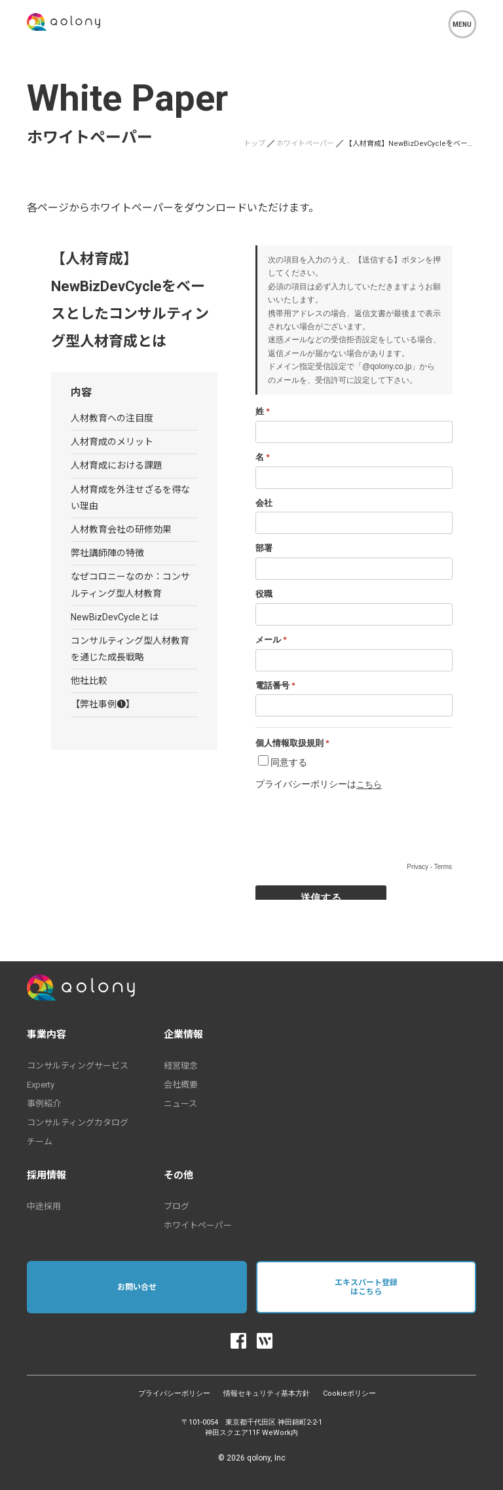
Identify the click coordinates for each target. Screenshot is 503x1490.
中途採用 (44, 1206)
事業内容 (46, 1034)
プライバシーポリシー (174, 1393)
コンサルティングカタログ (77, 1122)
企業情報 (183, 1034)
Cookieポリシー (349, 1393)
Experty (40, 1085)
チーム (39, 1141)
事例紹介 (44, 1104)
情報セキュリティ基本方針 (266, 1393)
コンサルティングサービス (77, 1066)
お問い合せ (137, 1287)
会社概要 (181, 1085)
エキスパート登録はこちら (366, 1287)
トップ (254, 143)
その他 (178, 1175)
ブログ (176, 1206)
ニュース (180, 1104)
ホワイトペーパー (305, 143)
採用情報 (46, 1175)
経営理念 (181, 1066)
